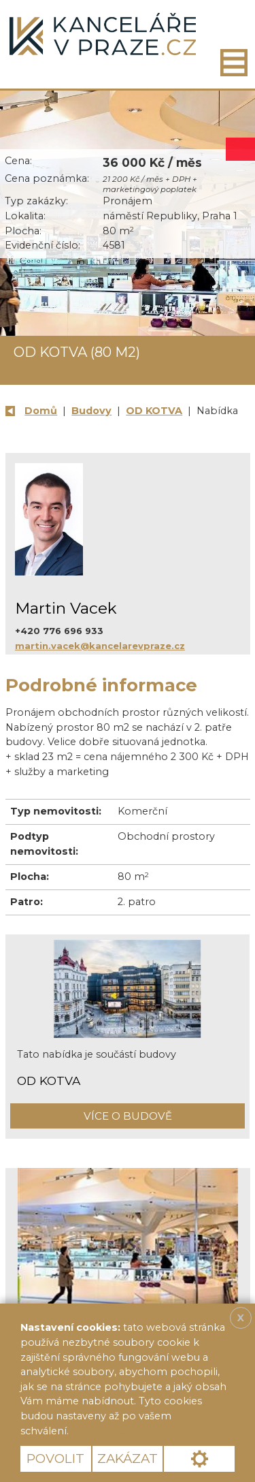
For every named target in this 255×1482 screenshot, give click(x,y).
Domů (40, 411)
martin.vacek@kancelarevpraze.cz (100, 645)
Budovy (91, 411)
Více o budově (128, 1115)
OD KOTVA (154, 411)
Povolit (55, 1458)
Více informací (118, 1431)
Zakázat (127, 1458)
